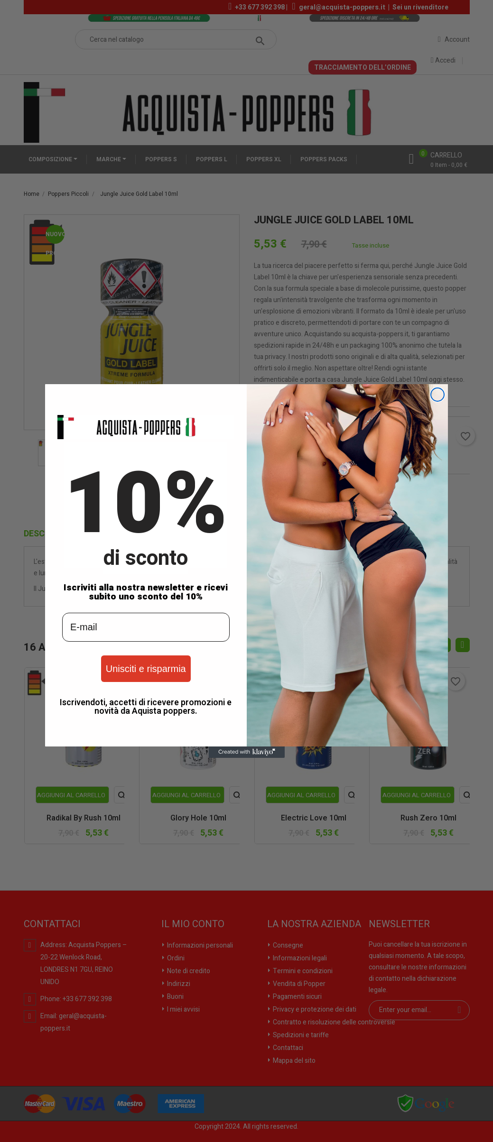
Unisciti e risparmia (146, 668)
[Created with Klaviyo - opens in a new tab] (247, 752)
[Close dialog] (437, 394)
